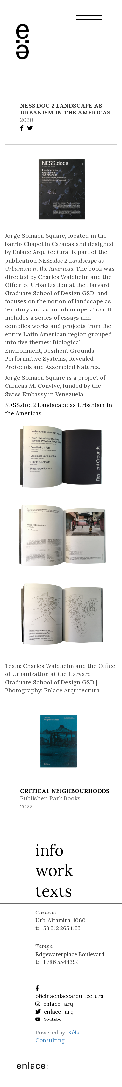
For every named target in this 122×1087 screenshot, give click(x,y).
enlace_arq (54, 1003)
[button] (89, 23)
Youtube (48, 1019)
